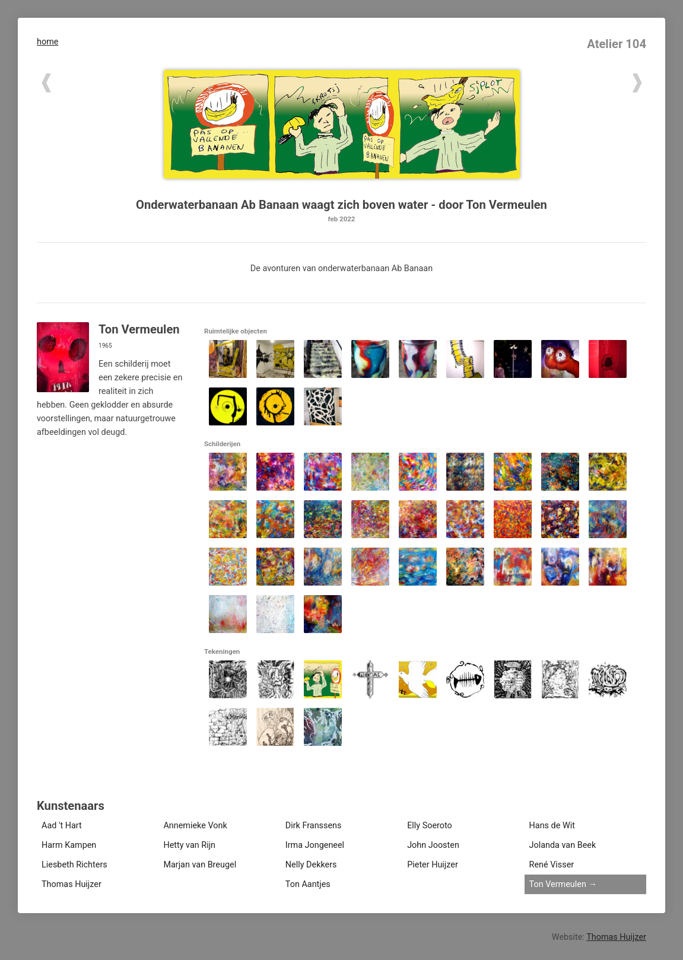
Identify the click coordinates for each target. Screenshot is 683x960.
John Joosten (433, 845)
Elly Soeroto (429, 826)
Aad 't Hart (62, 826)
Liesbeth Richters (74, 865)
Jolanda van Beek (562, 845)
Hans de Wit (552, 826)
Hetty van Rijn (189, 845)
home (47, 42)
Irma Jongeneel (314, 845)
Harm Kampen (69, 845)
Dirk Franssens (313, 826)
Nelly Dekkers (311, 865)
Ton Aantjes (308, 884)
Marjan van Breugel (199, 865)
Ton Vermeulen (557, 884)
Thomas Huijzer (71, 884)
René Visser (551, 865)
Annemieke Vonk (195, 826)
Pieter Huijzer (432, 865)
